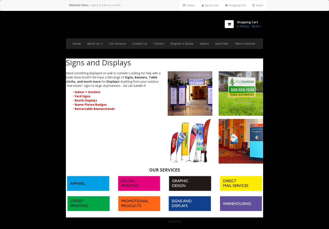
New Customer (245, 44)
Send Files (222, 44)
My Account (210, 5)
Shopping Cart (235, 5)
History (188, 5)
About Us (95, 44)
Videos (204, 44)
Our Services (117, 44)
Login (93, 5)
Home (76, 44)
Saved (257, 5)
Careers (159, 44)
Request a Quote (181, 44)
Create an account (109, 5)
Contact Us (139, 44)
